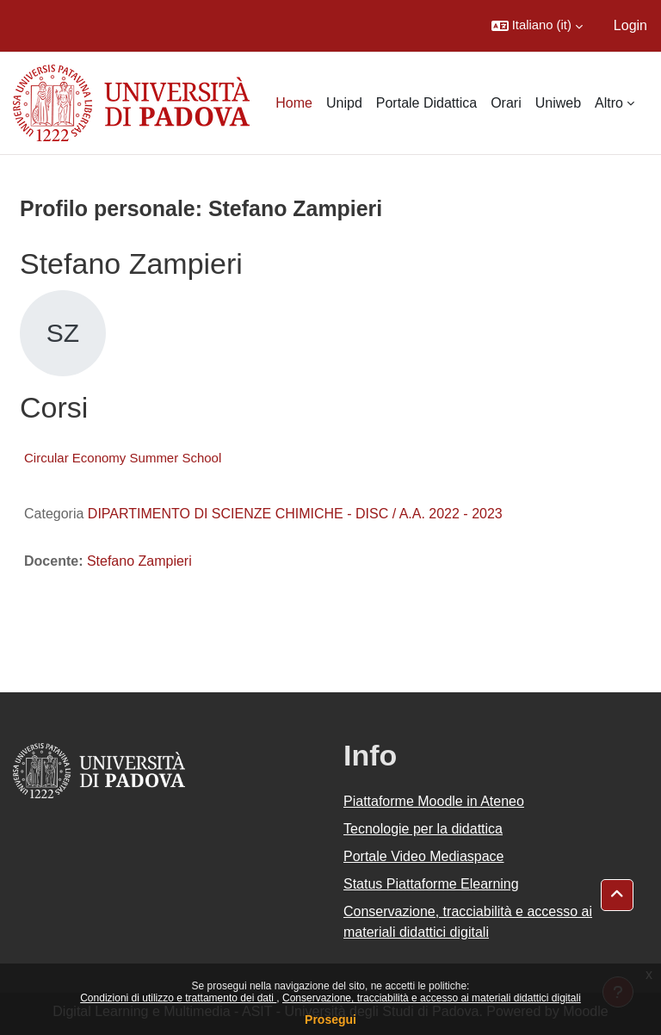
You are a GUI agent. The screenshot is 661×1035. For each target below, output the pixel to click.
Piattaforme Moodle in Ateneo (433, 801)
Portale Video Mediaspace (423, 856)
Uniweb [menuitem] (558, 103)
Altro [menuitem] (609, 103)
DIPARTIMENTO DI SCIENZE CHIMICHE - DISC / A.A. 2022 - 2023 (295, 513)
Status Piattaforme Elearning (431, 884)
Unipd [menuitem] (344, 103)
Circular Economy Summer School (122, 457)
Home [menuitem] (293, 103)
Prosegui (330, 1019)
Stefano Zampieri (139, 561)
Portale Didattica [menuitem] (426, 103)
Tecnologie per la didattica (423, 828)
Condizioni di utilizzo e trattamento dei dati (178, 998)
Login (630, 25)
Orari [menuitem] (506, 103)
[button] (537, 26)
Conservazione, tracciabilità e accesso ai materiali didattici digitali (431, 998)
